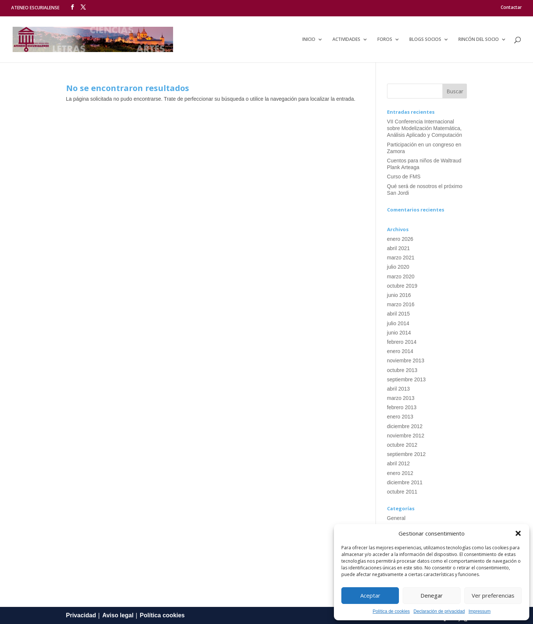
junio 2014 (399, 333)
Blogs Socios (425, 39)
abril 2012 (398, 463)
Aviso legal (117, 615)
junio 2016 (399, 295)
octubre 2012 (402, 445)
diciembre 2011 (405, 482)
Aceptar (370, 595)
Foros (384, 39)
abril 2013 (398, 389)
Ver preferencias (493, 595)
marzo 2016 (401, 304)
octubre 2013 (402, 370)
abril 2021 (398, 248)
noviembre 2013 (405, 360)
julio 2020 (398, 267)
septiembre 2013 (406, 379)
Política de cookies (391, 611)
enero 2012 (400, 473)
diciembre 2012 (405, 426)
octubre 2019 (402, 286)
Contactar (511, 7)
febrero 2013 (401, 407)
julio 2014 (398, 323)
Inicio (308, 39)
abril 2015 (398, 314)
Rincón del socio (478, 39)
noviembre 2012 (405, 436)
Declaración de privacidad (439, 611)
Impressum (479, 611)
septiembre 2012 (406, 454)
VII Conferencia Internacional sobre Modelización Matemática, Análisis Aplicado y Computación (424, 128)
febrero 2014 (401, 342)
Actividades (346, 39)
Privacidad (81, 615)
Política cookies (162, 615)
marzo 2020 (401, 276)
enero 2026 (400, 239)
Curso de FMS (403, 177)
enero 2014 (400, 351)
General (396, 518)
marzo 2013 (401, 398)
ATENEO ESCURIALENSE (35, 7)
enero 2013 (400, 417)
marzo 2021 (401, 258)
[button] (518, 533)
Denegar (431, 595)
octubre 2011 (402, 492)
